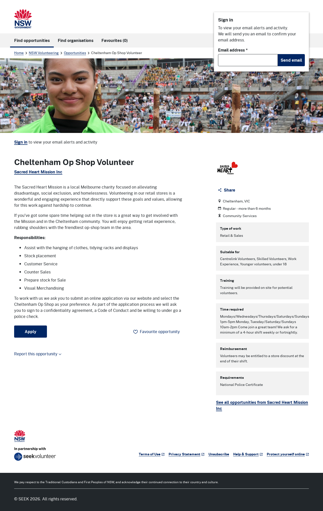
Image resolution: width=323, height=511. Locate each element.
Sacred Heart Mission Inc (38, 172)
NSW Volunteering (44, 52)
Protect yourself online (288, 454)
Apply (30, 332)
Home (19, 52)
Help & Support (248, 454)
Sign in (21, 142)
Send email (291, 60)
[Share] (227, 190)
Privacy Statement (186, 454)
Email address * (233, 50)
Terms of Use (152, 454)
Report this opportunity (38, 354)
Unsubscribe (218, 454)
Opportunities (75, 52)
